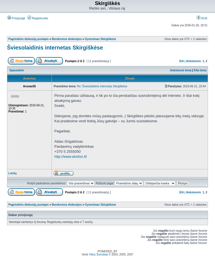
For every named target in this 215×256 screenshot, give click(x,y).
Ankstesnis (193, 61)
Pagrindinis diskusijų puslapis (28, 39)
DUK (202, 18)
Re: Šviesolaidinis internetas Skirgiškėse (102, 86)
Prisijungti (16, 18)
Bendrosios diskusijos (67, 39)
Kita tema (200, 70)
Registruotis (38, 18)
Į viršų (12, 173)
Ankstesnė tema (180, 70)
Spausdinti (17, 70)
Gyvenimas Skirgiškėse (100, 39)
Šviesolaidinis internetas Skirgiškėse (55, 47)
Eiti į (182, 61)
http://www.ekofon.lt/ (70, 156)
